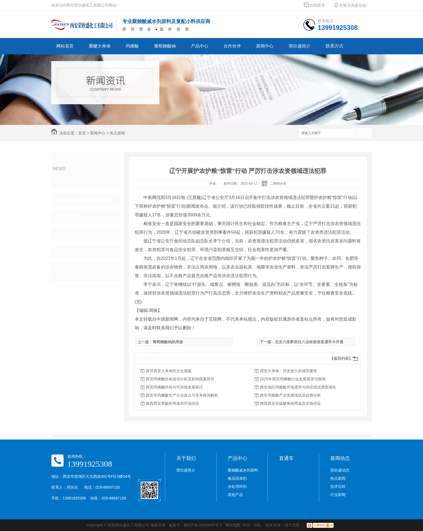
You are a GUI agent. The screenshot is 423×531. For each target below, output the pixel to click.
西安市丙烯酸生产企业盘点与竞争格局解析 (182, 395)
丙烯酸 (132, 46)
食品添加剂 (237, 478)
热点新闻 (117, 133)
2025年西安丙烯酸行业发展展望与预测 (292, 379)
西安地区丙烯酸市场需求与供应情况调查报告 (298, 387)
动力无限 (292, 525)
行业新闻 (69, 234)
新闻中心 (265, 46)
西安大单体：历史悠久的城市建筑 (288, 371)
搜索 (362, 133)
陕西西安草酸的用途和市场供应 (172, 403)
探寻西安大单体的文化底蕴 (169, 371)
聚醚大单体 (100, 46)
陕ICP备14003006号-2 (203, 525)
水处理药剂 (237, 486)
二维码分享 (278, 183)
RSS (247, 525)
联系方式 (334, 46)
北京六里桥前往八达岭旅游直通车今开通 (309, 342)
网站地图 (232, 525)
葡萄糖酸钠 (165, 46)
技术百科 (69, 217)
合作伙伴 (232, 46)
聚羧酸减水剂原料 (243, 470)
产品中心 (199, 46)
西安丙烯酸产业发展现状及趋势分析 (290, 395)
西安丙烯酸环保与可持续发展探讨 (174, 387)
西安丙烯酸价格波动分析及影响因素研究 (180, 379)
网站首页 (65, 46)
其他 (64, 251)
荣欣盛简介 (300, 46)
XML (257, 525)
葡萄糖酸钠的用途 (168, 342)
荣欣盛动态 (71, 182)
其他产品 (235, 494)
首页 (82, 133)
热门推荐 (69, 269)
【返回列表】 (341, 358)
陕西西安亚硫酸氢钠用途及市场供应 (290, 403)
